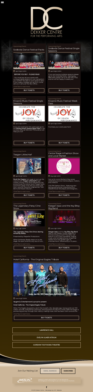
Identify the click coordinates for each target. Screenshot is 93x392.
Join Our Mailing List (28, 371)
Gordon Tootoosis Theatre (46, 345)
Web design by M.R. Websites (53, 390)
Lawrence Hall (46, 330)
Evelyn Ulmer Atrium (46, 338)
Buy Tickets (29, 90)
